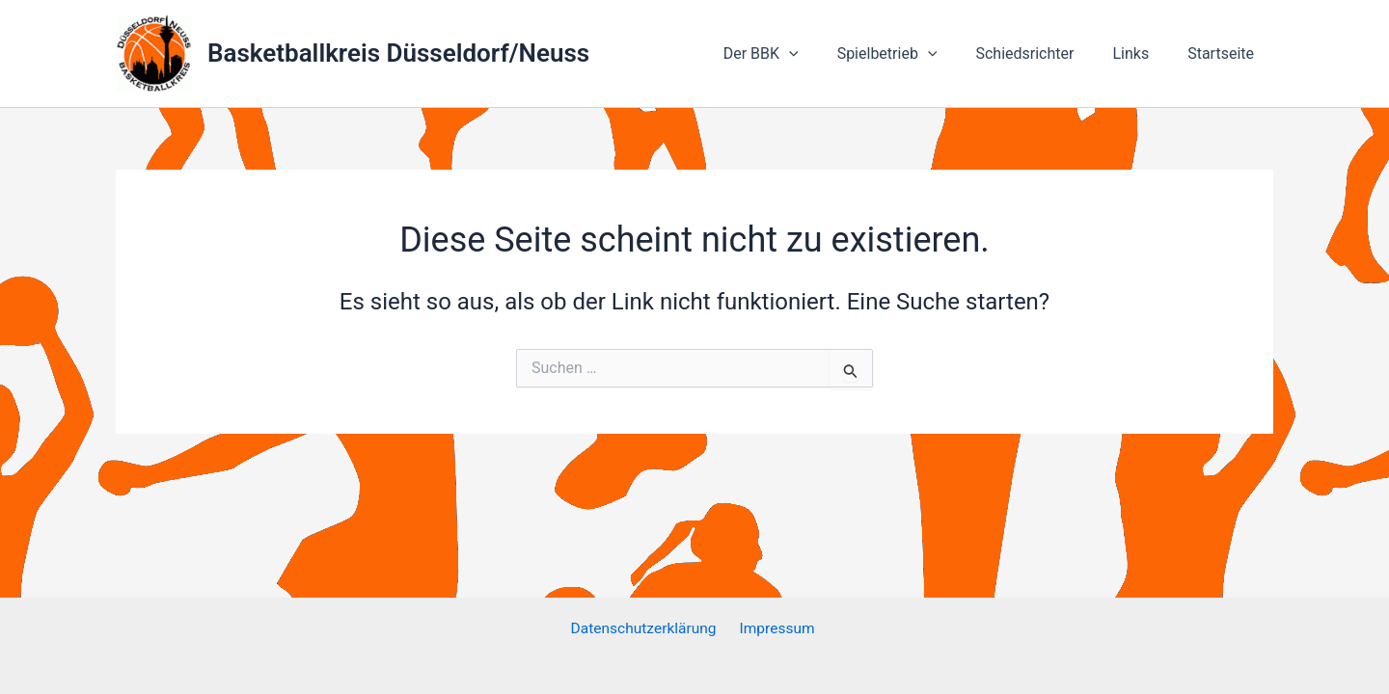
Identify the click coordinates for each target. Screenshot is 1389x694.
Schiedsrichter (1043, 53)
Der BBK (795, 54)
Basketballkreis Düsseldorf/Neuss (398, 53)
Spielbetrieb (914, 54)
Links (1142, 53)
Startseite (1224, 53)
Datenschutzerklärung (646, 629)
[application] (823, 54)
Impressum (777, 629)
